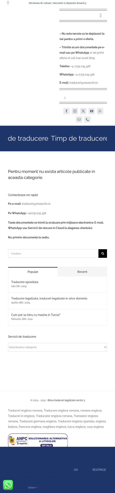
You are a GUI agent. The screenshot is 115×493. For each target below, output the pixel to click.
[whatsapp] (100, 111)
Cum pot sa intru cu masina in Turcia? (35, 314)
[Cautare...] (53, 253)
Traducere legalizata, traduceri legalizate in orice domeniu (49, 298)
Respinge (99, 469)
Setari (32, 487)
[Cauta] (102, 253)
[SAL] (38, 433)
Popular (33, 272)
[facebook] (66, 111)
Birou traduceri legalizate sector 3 (66, 400)
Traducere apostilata (24, 282)
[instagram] (75, 111)
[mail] (79, 119)
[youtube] (91, 111)
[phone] (87, 119)
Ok (76, 469)
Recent (82, 272)
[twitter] (83, 111)
